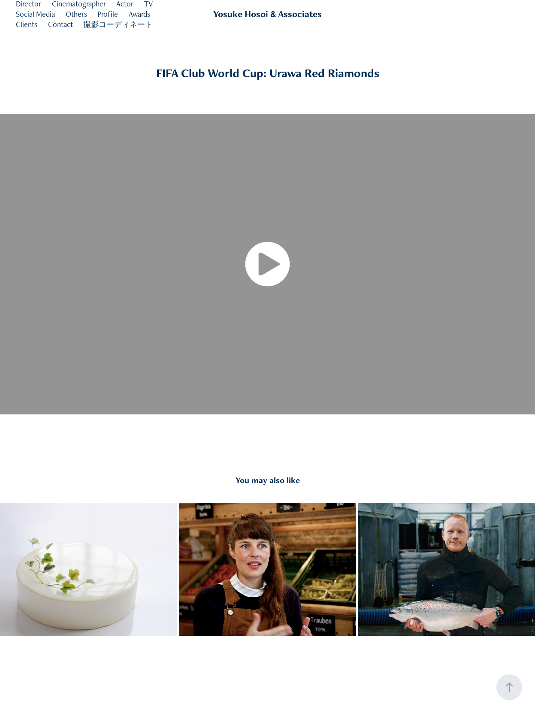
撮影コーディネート (118, 24)
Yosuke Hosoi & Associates (267, 14)
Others (76, 14)
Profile (107, 14)
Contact (60, 24)
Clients (26, 24)
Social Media (35, 14)
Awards (139, 14)
